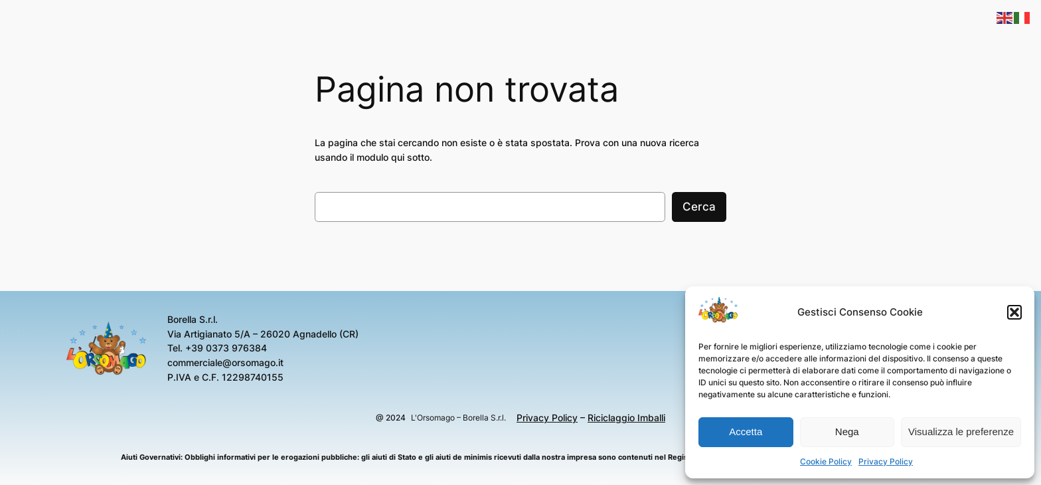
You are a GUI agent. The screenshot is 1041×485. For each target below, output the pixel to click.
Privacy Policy (885, 461)
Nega (847, 431)
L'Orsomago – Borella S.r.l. (458, 418)
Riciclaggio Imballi (626, 417)
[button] (1014, 312)
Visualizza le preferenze (961, 431)
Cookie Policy (826, 461)
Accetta (745, 431)
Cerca (699, 206)
